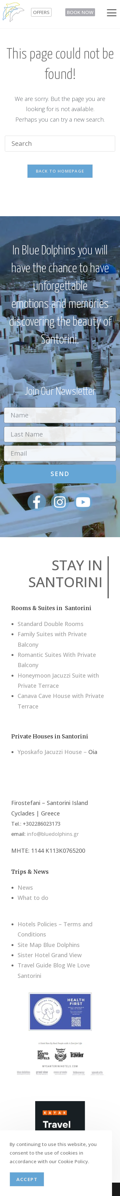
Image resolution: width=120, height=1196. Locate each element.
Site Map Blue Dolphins (49, 945)
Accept (26, 1179)
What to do (33, 897)
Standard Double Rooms (51, 624)
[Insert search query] (60, 144)
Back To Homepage (60, 171)
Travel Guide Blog (41, 965)
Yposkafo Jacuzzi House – (52, 752)
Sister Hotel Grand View (50, 955)
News (25, 887)
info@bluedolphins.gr (53, 833)
